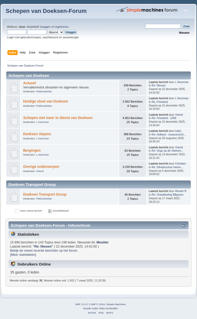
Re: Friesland (160, 101)
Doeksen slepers (37, 134)
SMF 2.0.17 (81, 304)
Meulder (102, 242)
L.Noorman (182, 82)
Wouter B (180, 191)
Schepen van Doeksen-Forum (46, 11)
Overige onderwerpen (41, 167)
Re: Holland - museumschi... (169, 134)
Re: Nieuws (158, 85)
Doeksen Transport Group (44, 194)
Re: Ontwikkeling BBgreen (167, 194)
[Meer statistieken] (23, 255)
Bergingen (32, 150)
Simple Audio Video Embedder (100, 308)
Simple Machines (116, 304)
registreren (61, 26)
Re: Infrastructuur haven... (167, 167)
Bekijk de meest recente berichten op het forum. (44, 250)
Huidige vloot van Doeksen (45, 101)
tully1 (178, 130)
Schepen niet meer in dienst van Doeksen (58, 118)
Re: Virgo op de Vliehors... (167, 150)
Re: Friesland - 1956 (164, 118)
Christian (180, 163)
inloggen (45, 26)
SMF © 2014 (98, 304)
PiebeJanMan (44, 91)
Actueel (29, 83)
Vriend (179, 114)
